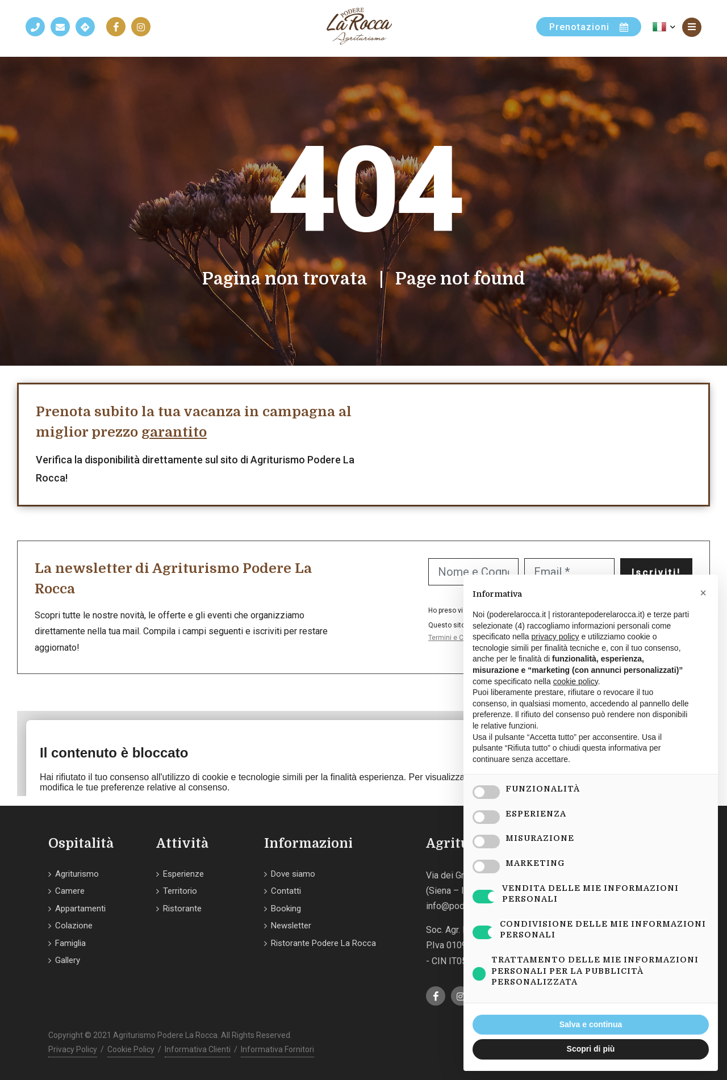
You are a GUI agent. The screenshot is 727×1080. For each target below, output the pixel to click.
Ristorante (182, 908)
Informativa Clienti (198, 1049)
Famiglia (70, 943)
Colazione (74, 925)
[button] (703, 593)
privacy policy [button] (555, 636)
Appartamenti (80, 908)
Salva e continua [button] (590, 1024)
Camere (70, 891)
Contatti (286, 891)
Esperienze (183, 874)
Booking (286, 908)
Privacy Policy (72, 1049)
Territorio (180, 891)
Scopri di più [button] (591, 1048)
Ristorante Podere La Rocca (323, 943)
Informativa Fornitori (277, 1049)
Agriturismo (77, 874)
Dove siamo (293, 874)
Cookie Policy (130, 1049)
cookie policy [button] (575, 681)
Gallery (67, 960)
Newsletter (291, 925)
